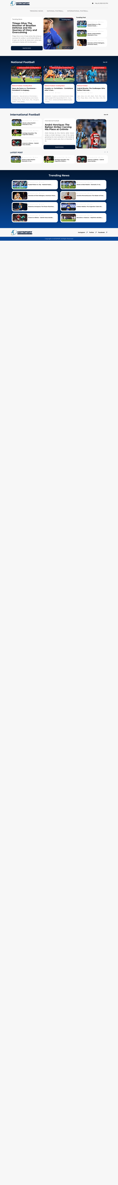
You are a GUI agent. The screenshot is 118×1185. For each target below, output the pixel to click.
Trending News (36, 11)
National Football (55, 11)
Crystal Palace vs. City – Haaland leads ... (94, 25)
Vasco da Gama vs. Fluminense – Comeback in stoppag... (24, 89)
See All (105, 62)
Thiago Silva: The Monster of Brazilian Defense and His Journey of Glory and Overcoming (24, 28)
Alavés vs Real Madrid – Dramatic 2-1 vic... (94, 34)
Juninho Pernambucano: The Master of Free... (90, 195)
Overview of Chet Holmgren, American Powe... (96, 43)
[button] (105, 152)
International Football (77, 11)
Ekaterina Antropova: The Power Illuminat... (41, 206)
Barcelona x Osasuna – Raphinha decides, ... (90, 217)
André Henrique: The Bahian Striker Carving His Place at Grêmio (58, 127)
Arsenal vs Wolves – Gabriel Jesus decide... (30, 143)
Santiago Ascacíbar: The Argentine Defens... (29, 133)
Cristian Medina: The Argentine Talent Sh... (89, 206)
